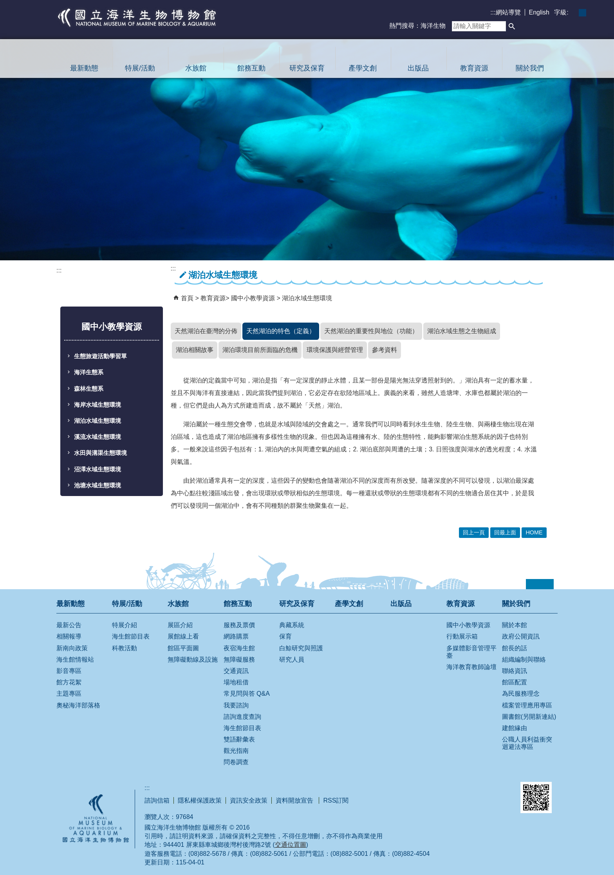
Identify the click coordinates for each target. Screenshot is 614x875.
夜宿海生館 (239, 648)
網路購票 (236, 636)
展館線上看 (183, 636)
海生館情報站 (75, 659)
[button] (511, 26)
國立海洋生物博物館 (137, 17)
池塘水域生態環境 (97, 485)
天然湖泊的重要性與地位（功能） (371, 331)
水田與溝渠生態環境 (100, 453)
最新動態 (84, 68)
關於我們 (530, 68)
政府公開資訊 (521, 636)
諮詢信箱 (157, 800)
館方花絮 (68, 682)
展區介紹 (180, 625)
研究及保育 (307, 68)
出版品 (418, 68)
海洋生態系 (88, 372)
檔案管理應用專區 (527, 705)
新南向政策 (72, 648)
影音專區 (68, 671)
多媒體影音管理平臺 (471, 652)
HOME (534, 532)
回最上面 (505, 532)
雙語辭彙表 (239, 739)
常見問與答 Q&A (247, 693)
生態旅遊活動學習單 (100, 356)
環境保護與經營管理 (335, 349)
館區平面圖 (183, 648)
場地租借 (236, 682)
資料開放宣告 (295, 800)
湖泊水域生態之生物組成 (461, 331)
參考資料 (384, 349)
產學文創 (363, 68)
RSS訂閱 (336, 800)
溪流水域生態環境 (97, 437)
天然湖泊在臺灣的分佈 (206, 331)
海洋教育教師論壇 (471, 667)
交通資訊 (236, 671)
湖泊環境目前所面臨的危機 (260, 349)
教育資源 (474, 68)
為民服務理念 (521, 693)
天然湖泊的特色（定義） (280, 331)
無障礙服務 (239, 659)
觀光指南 (236, 750)
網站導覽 (508, 12)
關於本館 (514, 625)
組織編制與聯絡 (524, 659)
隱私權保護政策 (200, 800)
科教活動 (124, 648)
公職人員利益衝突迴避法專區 (527, 743)
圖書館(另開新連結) (529, 716)
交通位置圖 (290, 844)
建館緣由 (514, 728)
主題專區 (68, 693)
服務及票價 (239, 625)
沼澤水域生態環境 (97, 469)
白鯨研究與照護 (301, 648)
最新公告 (68, 625)
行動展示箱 (462, 636)
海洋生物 (433, 25)
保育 (285, 636)
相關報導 (68, 636)
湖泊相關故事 (194, 349)
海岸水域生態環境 (97, 405)
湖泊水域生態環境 (97, 421)
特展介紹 (124, 625)
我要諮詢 (236, 705)
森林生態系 (88, 389)
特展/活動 (140, 68)
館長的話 (514, 648)
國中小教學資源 (253, 298)
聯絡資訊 (514, 671)
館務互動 (251, 68)
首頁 (187, 298)
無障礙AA (483, 792)
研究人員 (291, 659)
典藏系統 (291, 625)
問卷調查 (236, 762)
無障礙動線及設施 (193, 659)
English (539, 12)
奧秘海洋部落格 (78, 705)
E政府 (441, 791)
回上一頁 (474, 532)
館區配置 (514, 682)
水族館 (195, 68)
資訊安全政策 (248, 800)
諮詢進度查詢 (242, 716)
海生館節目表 (131, 636)
